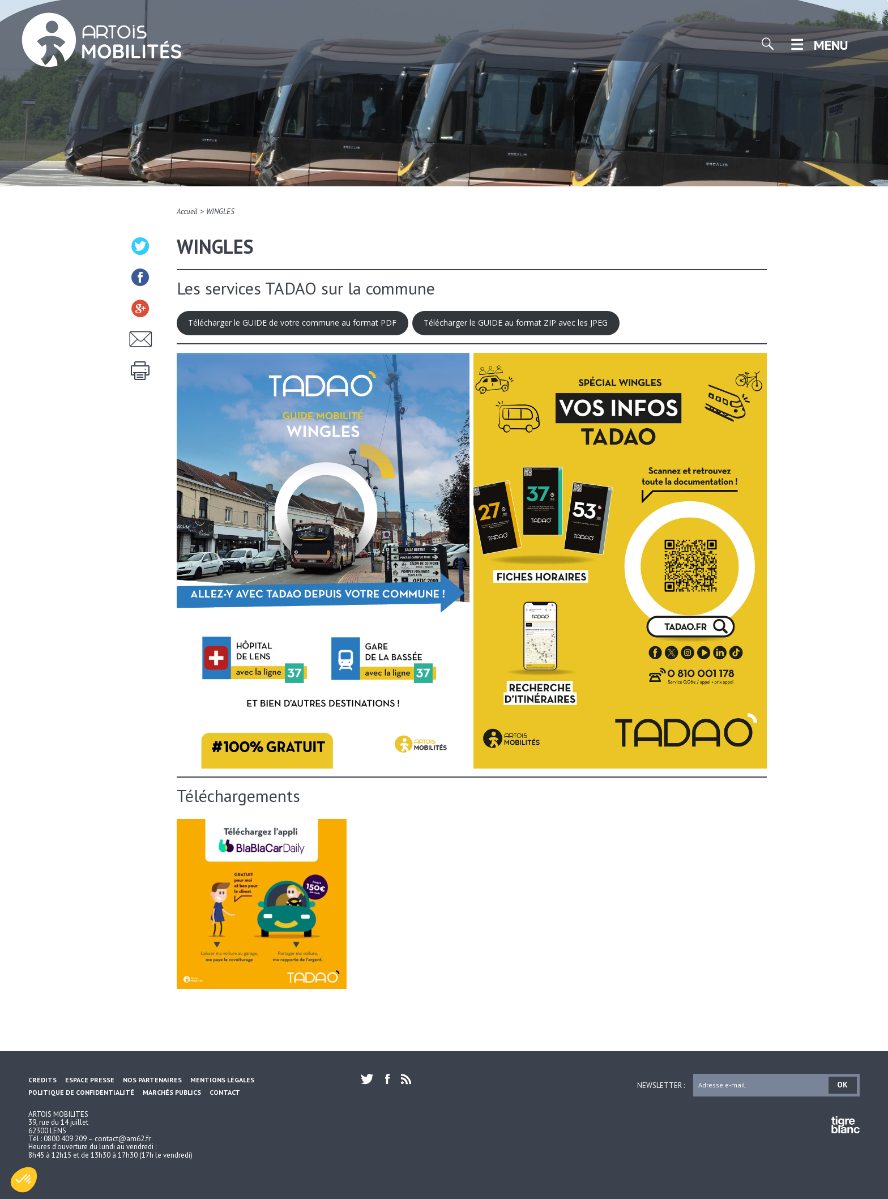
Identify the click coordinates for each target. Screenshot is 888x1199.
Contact (225, 1092)
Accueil (187, 211)
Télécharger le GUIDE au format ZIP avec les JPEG (516, 322)
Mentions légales (222, 1080)
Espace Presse (89, 1080)
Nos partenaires (152, 1080)
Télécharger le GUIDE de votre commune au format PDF (292, 322)
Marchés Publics (172, 1092)
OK (842, 1084)
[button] (23, 1179)
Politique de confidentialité (81, 1092)
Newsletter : (661, 1085)
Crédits (42, 1080)
